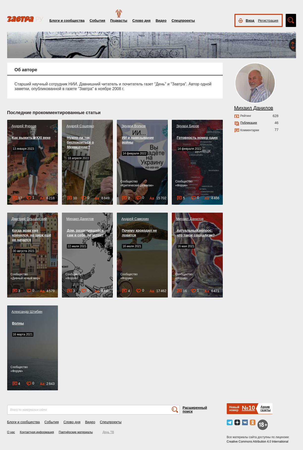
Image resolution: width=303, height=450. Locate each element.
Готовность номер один (197, 138)
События (97, 21)
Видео (161, 21)
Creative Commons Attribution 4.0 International (257, 441)
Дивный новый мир (25, 278)
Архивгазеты (265, 408)
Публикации (248, 123)
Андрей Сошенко (80, 126)
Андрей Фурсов (24, 126)
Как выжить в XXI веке (31, 138)
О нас (11, 432)
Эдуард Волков (133, 126)
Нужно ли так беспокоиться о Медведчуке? (80, 142)
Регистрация (268, 21)
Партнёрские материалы (76, 432)
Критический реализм (137, 185)
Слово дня (141, 21)
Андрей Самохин (135, 219)
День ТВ (108, 432)
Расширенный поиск (195, 409)
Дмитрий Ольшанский (29, 219)
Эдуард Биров (187, 126)
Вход (250, 21)
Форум (181, 185)
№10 (248, 407)
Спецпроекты (183, 21)
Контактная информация (37, 432)
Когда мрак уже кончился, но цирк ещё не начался (31, 235)
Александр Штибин (27, 312)
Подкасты (118, 21)
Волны (18, 323)
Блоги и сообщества (67, 21)
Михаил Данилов (80, 219)
